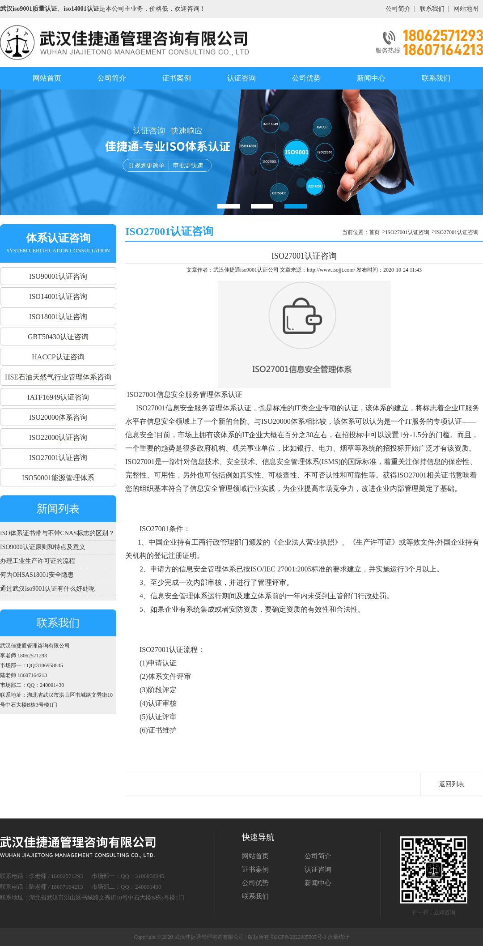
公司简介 (398, 8)
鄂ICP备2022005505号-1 (298, 937)
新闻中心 (371, 78)
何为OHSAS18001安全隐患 (37, 574)
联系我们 (432, 8)
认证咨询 (241, 78)
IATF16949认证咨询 (58, 397)
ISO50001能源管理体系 (58, 478)
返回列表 (451, 784)
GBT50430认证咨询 (58, 337)
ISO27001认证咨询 (58, 457)
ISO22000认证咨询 (58, 437)
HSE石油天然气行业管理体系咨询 (58, 377)
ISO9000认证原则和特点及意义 (42, 547)
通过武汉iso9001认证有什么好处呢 (47, 588)
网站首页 (47, 78)
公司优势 (306, 78)
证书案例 (176, 78)
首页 (374, 232)
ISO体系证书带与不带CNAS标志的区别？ (57, 533)
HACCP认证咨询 (58, 357)
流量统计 (338, 937)
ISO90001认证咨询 (58, 276)
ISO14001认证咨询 (58, 296)
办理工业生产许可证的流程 (37, 561)
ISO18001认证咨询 (58, 316)
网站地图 (466, 8)
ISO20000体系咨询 (58, 417)
